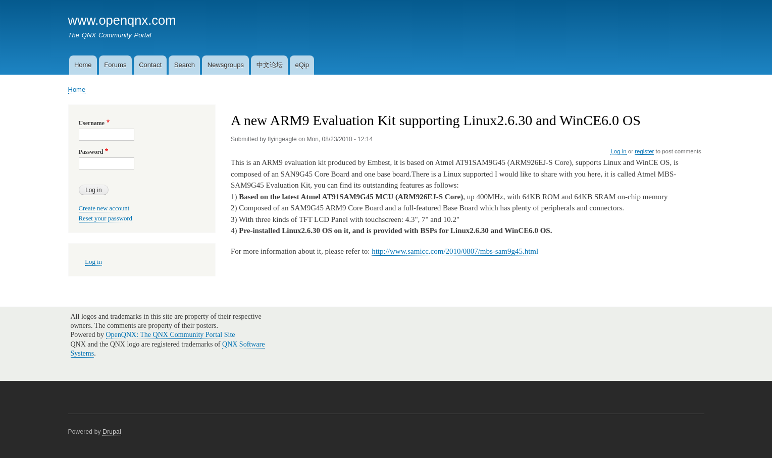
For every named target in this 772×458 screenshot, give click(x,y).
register (644, 151)
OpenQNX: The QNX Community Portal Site (170, 334)
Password (91, 151)
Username (92, 123)
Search (184, 65)
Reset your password (106, 218)
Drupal (111, 431)
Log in (618, 151)
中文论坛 (269, 65)
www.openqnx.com (122, 20)
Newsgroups (226, 65)
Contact (150, 65)
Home (83, 65)
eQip (302, 65)
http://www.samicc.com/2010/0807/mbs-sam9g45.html (455, 251)
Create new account (104, 208)
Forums (115, 65)
